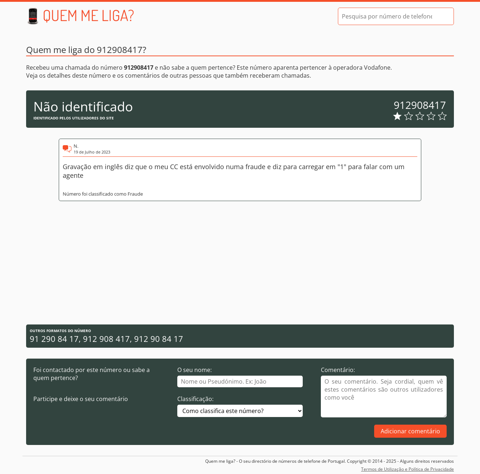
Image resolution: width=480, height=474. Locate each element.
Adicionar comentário (410, 431)
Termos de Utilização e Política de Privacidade (407, 469)
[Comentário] (384, 396)
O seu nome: (194, 370)
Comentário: (338, 370)
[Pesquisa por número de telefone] (387, 16)
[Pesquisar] (442, 16)
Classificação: (195, 399)
